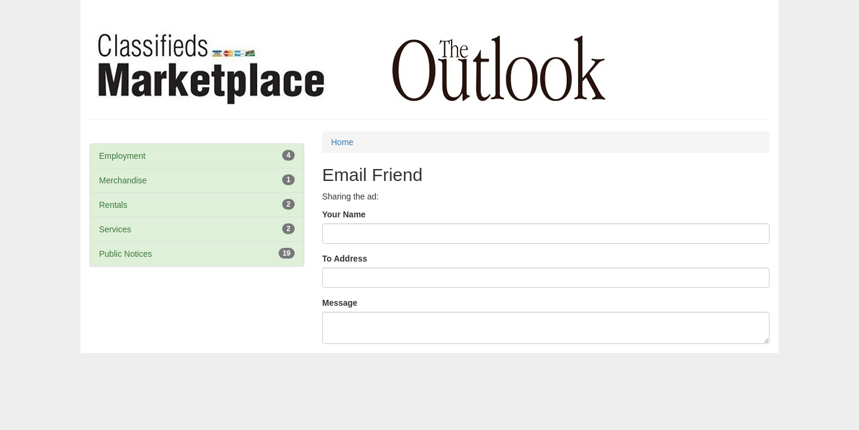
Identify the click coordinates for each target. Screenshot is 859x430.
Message (339, 303)
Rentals (113, 205)
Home (342, 142)
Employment (122, 156)
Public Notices (125, 254)
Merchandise (123, 180)
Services (115, 229)
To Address (344, 258)
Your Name (344, 214)
